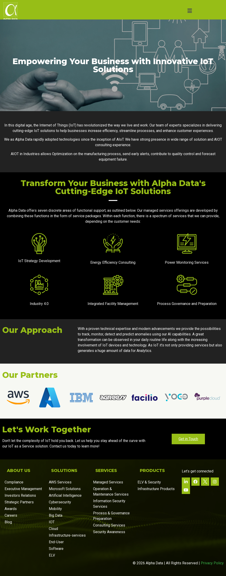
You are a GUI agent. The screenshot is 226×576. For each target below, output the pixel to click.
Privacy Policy (212, 563)
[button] (189, 10)
